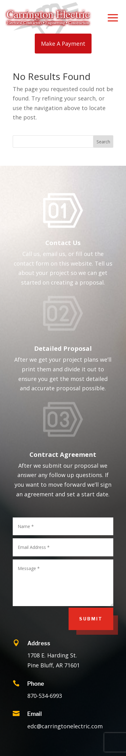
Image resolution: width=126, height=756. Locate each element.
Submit (91, 618)
